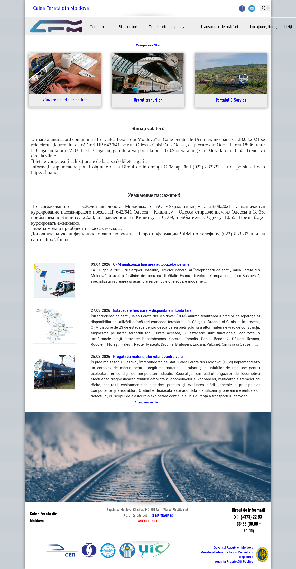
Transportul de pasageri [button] (169, 26)
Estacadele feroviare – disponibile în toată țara (152, 310)
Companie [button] (98, 26)
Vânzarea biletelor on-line (65, 100)
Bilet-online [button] (127, 26)
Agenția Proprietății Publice (234, 561)
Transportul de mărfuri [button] (219, 26)
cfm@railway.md (162, 515)
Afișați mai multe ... (147, 402)
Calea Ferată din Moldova (61, 8)
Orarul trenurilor (148, 100)
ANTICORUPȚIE (148, 521)
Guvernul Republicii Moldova (233, 547)
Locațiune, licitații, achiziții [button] (271, 26)
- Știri (148, 45)
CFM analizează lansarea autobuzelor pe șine (151, 264)
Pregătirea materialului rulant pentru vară (148, 356)
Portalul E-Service (231, 100)
